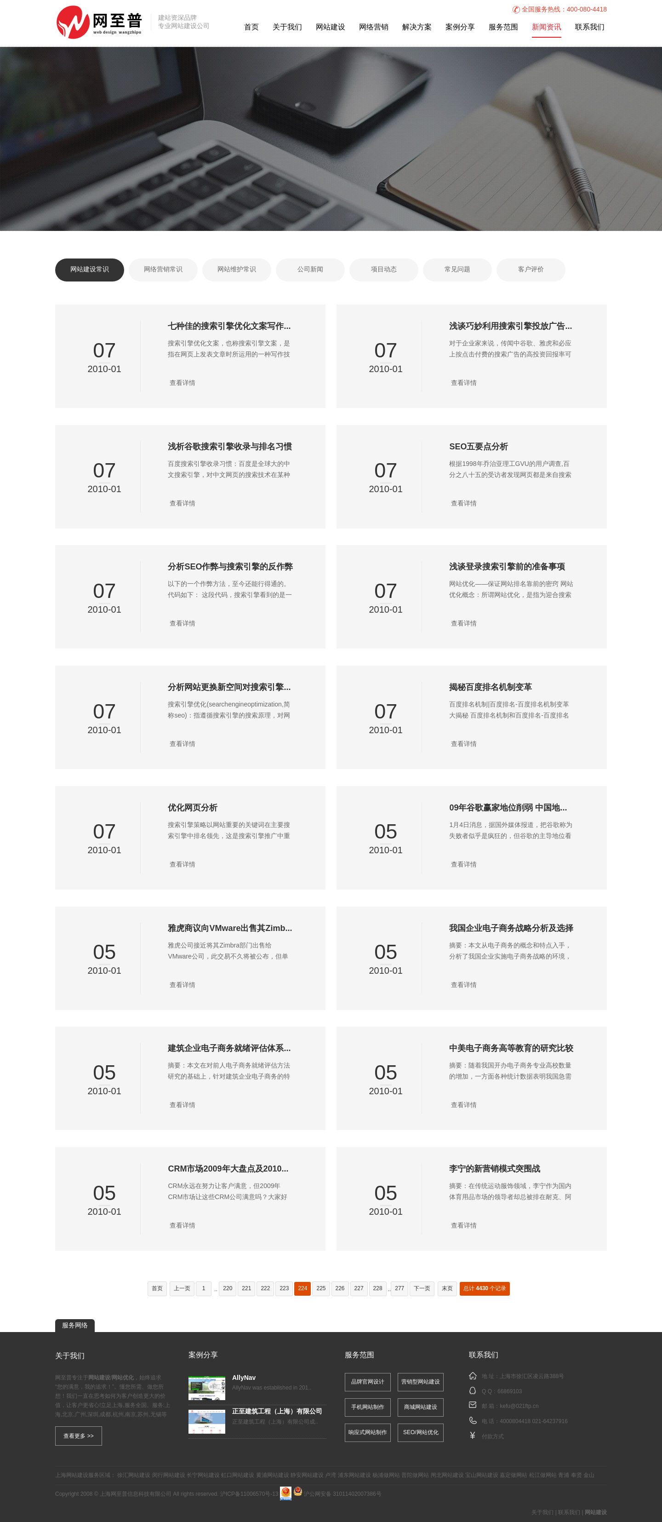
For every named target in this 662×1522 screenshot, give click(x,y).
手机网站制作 (367, 1407)
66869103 (509, 1391)
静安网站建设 (307, 1475)
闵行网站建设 (168, 1475)
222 (265, 1289)
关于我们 (287, 27)
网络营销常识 (163, 269)
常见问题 (457, 269)
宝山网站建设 (481, 1475)
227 (359, 1289)
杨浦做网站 (386, 1475)
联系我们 (590, 27)
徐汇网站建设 (133, 1475)
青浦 (563, 1475)
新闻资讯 (546, 27)
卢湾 (330, 1475)
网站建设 (330, 27)
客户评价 (531, 269)
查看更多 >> (78, 1436)
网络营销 (373, 27)
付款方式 (493, 1437)
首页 (251, 27)
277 (399, 1289)
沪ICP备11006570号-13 (249, 1494)
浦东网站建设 (354, 1475)
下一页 (422, 1289)
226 (340, 1289)
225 (320, 1289)
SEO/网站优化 (421, 1433)
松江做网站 (543, 1475)
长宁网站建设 (203, 1475)
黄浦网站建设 (272, 1475)
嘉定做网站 (513, 1475)
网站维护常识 (236, 269)
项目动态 (384, 269)
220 (227, 1289)
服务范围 (503, 27)
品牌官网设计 (367, 1382)
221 (246, 1289)
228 (377, 1289)
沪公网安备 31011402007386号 (337, 1494)
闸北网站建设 (447, 1475)
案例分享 (460, 27)
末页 (447, 1289)
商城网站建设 (420, 1407)
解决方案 (417, 27)
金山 (588, 1475)
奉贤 (576, 1475)
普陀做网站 (415, 1475)
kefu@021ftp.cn (519, 1406)
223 (284, 1289)
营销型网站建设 (420, 1382)
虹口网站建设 (237, 1475)
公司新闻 (310, 269)
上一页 (182, 1289)
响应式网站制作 (367, 1433)
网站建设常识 (89, 269)
